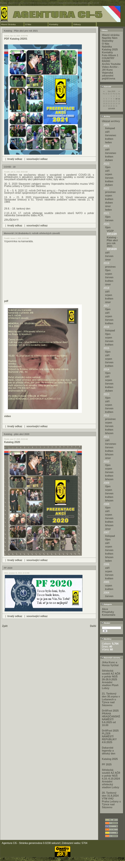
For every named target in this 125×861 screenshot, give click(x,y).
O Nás (28, 24)
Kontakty (53, 24)
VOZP (110, 231)
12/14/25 (111, 108)
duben (109, 160)
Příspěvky (108, 612)
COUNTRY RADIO (108, 59)
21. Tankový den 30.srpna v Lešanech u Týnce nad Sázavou (111, 699)
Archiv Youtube (111, 64)
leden (108, 142)
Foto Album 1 (110, 55)
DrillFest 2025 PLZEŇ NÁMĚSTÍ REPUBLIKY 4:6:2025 (110, 736)
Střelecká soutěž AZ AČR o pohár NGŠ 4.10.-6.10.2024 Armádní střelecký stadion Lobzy (111, 779)
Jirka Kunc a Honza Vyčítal (110, 664)
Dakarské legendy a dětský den (108, 750)
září (107, 131)
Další (93, 626)
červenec (110, 135)
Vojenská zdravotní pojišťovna (108, 75)
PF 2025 (107, 764)
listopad (110, 128)
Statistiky (107, 40)
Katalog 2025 (110, 49)
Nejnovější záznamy (110, 658)
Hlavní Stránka (8, 24)
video (7, 416)
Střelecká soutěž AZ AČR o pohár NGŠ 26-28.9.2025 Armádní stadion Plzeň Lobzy (111, 679)
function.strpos (21, 3)
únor (108, 206)
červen (109, 177)
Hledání (105, 623)
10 (116, 99)
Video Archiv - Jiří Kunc (110, 68)
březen (109, 433)
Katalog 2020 (12, 442)
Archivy (105, 116)
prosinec (110, 192)
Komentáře (108, 615)
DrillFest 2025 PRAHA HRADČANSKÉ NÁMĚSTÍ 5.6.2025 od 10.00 (111, 718)
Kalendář (106, 87)
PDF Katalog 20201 (15, 38)
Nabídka (107, 46)
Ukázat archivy (111, 121)
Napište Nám (109, 38)
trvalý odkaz (14, 159)
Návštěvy (106, 639)
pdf (6, 301)
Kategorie (106, 604)
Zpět (5, 626)
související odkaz (37, 159)
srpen (108, 174)
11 (119, 99)
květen (109, 139)
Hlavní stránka (110, 35)
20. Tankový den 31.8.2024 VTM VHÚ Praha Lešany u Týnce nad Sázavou (111, 800)
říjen (108, 167)
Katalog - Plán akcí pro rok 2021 (112, 241)
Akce (105, 609)
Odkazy (77, 24)
